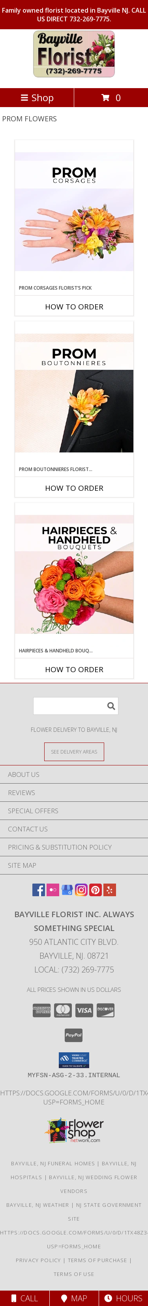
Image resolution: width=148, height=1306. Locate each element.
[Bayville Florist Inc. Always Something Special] (74, 76)
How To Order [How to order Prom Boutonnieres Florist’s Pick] (74, 488)
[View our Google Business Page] (67, 893)
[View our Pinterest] (95, 893)
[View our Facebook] (38, 893)
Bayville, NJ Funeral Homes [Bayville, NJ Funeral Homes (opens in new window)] (53, 1163)
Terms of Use (74, 1274)
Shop (37, 97)
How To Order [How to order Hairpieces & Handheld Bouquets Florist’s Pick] (74, 669)
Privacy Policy (38, 1260)
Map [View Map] (74, 1298)
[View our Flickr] (53, 893)
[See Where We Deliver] (74, 751)
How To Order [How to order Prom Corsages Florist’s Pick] (74, 307)
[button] (74, 1060)
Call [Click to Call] (24, 1298)
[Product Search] (75, 706)
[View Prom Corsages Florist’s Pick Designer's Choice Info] (74, 212)
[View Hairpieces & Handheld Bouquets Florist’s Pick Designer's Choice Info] (74, 575)
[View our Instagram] (81, 893)
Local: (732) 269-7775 (74, 969)
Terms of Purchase (97, 1260)
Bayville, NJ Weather (37, 1204)
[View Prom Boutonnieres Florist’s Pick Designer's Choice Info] (74, 393)
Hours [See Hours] (123, 1298)
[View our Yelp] (109, 893)
